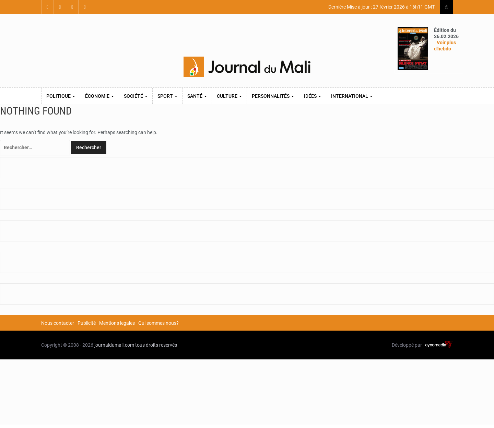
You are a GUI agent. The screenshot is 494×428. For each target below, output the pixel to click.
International (352, 96)
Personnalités (273, 96)
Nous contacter (57, 323)
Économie (99, 96)
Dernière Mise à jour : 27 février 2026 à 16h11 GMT (381, 7)
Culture (229, 96)
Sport (167, 96)
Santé (197, 96)
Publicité (87, 323)
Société (136, 96)
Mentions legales (117, 323)
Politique (60, 96)
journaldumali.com (114, 345)
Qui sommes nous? (158, 323)
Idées (312, 96)
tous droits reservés (156, 345)
